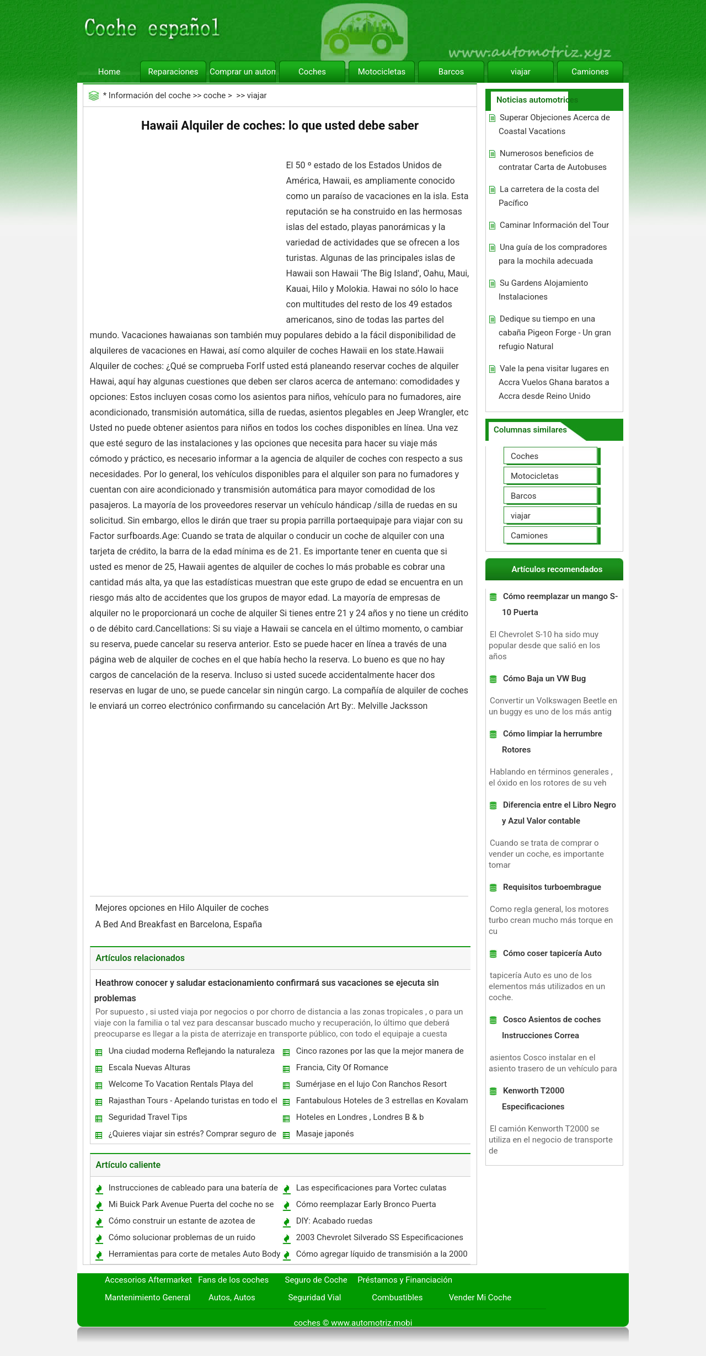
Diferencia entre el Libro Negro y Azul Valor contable (559, 813)
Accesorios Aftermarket (148, 1280)
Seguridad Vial (314, 1297)
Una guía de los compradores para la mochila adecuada (553, 254)
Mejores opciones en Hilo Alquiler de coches (183, 908)
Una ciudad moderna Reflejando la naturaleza (192, 1051)
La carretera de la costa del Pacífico (549, 196)
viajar (521, 72)
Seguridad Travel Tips (148, 1117)
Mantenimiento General (147, 1297)
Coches (312, 72)
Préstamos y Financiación (404, 1280)
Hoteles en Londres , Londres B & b (360, 1117)
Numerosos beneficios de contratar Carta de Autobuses (553, 160)
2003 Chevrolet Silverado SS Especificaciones (379, 1237)
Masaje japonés (325, 1134)
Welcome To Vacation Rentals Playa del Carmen (180, 1086)
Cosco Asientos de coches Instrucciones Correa (551, 1027)
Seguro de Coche (316, 1280)
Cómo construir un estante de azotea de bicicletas (181, 1223)
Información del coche (150, 95)
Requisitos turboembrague (552, 887)
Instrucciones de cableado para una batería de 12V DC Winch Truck (193, 1190)
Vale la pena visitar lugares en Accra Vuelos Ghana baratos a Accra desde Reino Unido (554, 382)
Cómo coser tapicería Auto (552, 953)
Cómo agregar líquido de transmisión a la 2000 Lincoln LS (381, 1256)
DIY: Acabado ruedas (334, 1221)
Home (109, 72)
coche (215, 95)
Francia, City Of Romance (342, 1067)
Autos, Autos (231, 1297)
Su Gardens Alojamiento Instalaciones (543, 290)
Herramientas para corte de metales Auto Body (195, 1254)
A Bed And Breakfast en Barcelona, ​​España (180, 924)
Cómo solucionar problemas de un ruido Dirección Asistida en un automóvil (181, 1239)
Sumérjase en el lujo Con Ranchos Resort (371, 1084)
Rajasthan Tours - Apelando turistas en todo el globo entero (192, 1103)
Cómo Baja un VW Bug (544, 679)
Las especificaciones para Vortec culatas (371, 1188)
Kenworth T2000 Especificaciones (533, 1099)
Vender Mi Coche (480, 1297)
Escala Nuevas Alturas (150, 1067)
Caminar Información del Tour (554, 225)
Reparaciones (173, 72)
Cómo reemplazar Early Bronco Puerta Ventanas (365, 1206)
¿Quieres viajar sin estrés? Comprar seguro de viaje (192, 1136)
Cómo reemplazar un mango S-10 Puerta (560, 604)
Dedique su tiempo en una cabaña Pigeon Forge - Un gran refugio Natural (555, 332)
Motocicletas (382, 72)
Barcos (451, 72)
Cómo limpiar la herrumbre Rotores (552, 742)
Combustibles (397, 1297)
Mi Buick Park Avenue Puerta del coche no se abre (191, 1206)
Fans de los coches (233, 1280)
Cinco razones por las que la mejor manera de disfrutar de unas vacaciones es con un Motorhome (379, 1053)
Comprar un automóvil (243, 72)
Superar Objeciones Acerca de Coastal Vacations (554, 124)
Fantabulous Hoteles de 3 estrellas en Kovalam (382, 1101)
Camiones (589, 72)
